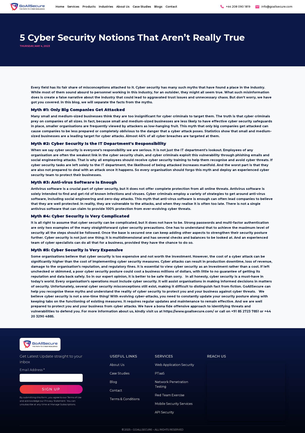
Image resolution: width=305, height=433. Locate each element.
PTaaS (160, 373)
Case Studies (142, 6)
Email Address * (32, 370)
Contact (171, 6)
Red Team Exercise (169, 395)
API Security (164, 412)
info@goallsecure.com (276, 6)
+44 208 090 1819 (238, 6)
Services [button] (73, 6)
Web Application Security (174, 365)
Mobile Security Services (173, 404)
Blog (113, 382)
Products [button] (89, 6)
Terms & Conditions (124, 399)
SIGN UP (51, 389)
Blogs (158, 6)
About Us (123, 6)
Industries (106, 6)
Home (60, 6)
